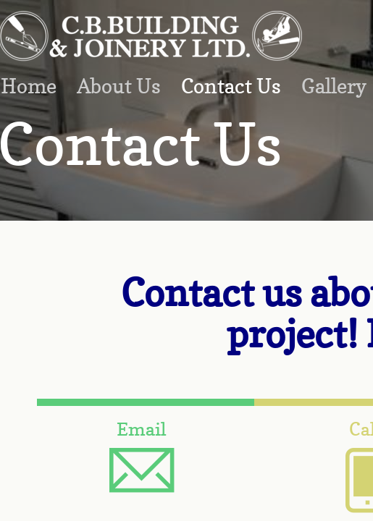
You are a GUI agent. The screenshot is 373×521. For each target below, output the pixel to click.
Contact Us (231, 86)
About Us (119, 86)
